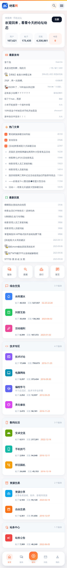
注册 (57, 19)
